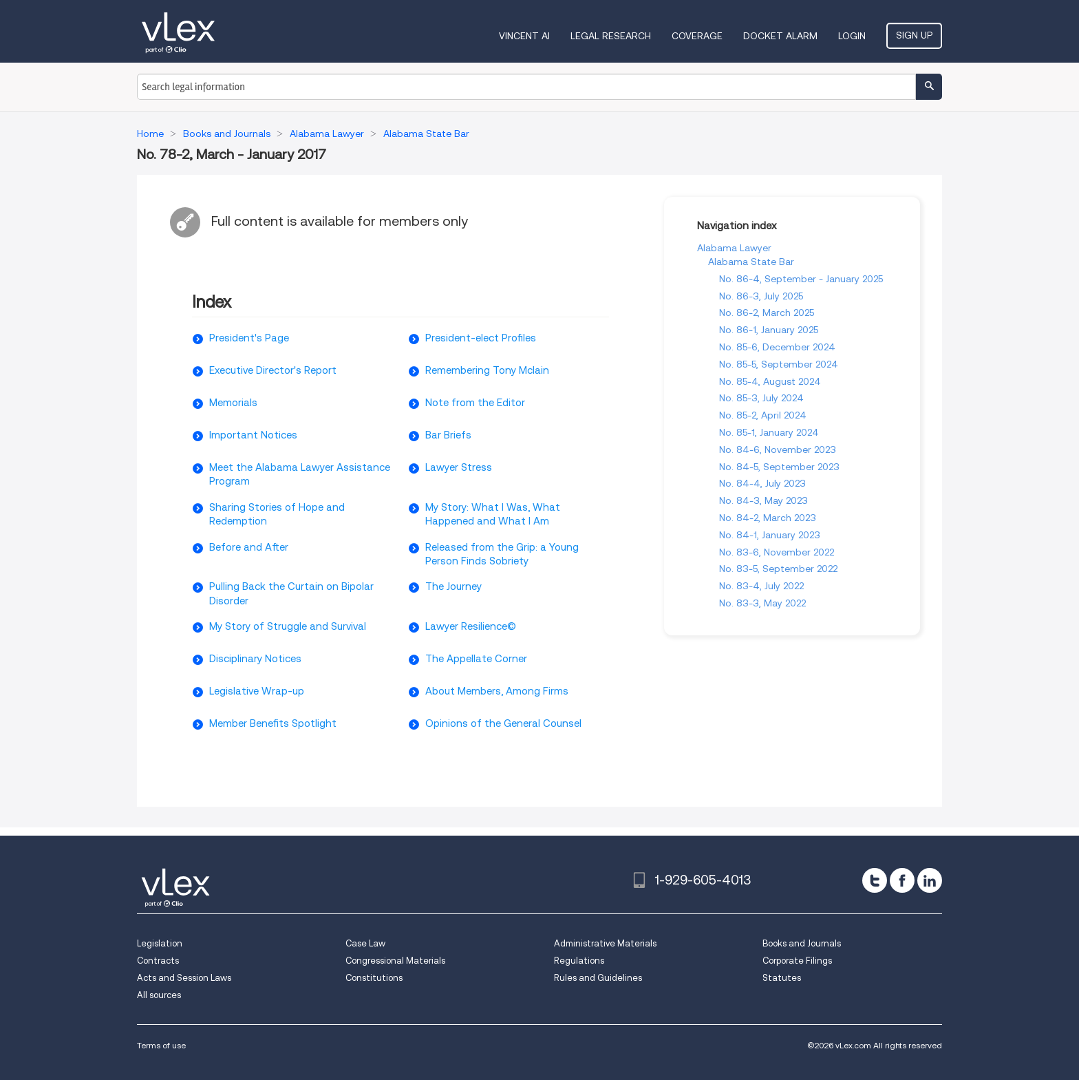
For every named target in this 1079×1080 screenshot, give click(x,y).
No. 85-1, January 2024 (769, 432)
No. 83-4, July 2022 (761, 585)
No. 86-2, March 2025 (766, 312)
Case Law (365, 943)
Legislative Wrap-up (256, 691)
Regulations (579, 960)
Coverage (697, 35)
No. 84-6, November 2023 (777, 449)
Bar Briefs (448, 435)
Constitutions (374, 978)
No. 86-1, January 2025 (768, 329)
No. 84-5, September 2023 (779, 466)
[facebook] (902, 880)
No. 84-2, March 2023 (767, 517)
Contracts (158, 960)
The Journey (453, 586)
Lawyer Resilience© (470, 626)
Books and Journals (801, 943)
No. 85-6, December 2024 (777, 346)
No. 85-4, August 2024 (770, 381)
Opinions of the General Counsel (503, 723)
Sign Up (914, 35)
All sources (159, 995)
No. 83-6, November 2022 (776, 552)
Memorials (233, 402)
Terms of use (161, 1045)
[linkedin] (929, 880)
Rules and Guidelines (598, 978)
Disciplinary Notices (255, 658)
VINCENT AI (524, 35)
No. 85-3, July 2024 (761, 397)
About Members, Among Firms (496, 691)
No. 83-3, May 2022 (762, 602)
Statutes (781, 978)
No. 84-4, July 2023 (762, 483)
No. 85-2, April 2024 (762, 415)
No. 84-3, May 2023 (763, 500)
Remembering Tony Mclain (487, 370)
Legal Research (610, 35)
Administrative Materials (605, 943)
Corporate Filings (797, 960)
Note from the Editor (475, 402)
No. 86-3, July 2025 (761, 295)
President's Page (249, 337)
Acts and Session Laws (184, 978)
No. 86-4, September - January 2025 (801, 278)
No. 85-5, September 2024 (778, 364)
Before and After (248, 547)
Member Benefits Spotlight (272, 723)
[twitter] (874, 880)
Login (852, 35)
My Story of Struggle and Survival (287, 626)
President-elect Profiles (480, 337)
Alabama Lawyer (734, 247)
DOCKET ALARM (780, 35)
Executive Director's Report (272, 370)
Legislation (159, 943)
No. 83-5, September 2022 (778, 568)
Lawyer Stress (458, 467)
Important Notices (253, 435)
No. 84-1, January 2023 (769, 534)
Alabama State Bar (751, 261)
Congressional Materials (395, 960)
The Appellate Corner (476, 658)
